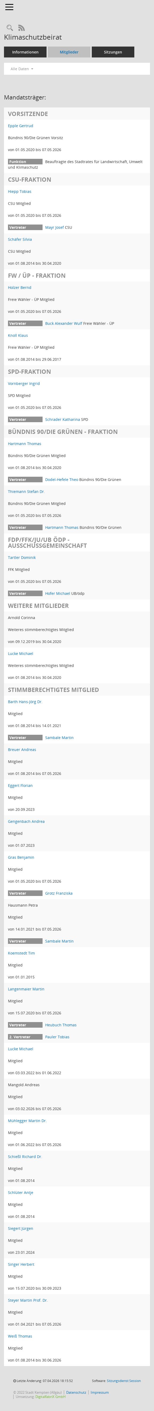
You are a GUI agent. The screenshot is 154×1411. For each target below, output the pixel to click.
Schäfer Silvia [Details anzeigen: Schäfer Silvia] (20, 239)
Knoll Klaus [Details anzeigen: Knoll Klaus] (18, 335)
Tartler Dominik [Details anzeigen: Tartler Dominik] (22, 557)
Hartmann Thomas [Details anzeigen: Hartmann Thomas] (24, 443)
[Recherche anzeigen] (10, 28)
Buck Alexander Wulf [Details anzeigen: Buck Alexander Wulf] (63, 323)
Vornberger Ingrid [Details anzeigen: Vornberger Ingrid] (24, 383)
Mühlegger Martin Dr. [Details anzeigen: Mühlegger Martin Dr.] (27, 1120)
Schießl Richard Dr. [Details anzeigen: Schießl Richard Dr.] (25, 1156)
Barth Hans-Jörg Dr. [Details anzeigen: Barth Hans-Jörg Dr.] (25, 701)
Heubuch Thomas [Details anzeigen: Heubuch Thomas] (61, 1024)
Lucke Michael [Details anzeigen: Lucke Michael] (20, 653)
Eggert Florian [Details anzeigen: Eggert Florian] (20, 785)
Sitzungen (113, 52)
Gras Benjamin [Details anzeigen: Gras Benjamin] (21, 857)
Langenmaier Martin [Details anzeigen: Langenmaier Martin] (26, 988)
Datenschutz (76, 1392)
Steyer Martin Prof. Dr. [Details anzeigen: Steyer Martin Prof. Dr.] (28, 1300)
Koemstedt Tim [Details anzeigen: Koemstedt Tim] (21, 953)
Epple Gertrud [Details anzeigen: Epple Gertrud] (20, 125)
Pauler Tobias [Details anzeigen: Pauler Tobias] (57, 1036)
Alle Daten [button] (22, 68)
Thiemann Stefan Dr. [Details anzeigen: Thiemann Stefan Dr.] (26, 491)
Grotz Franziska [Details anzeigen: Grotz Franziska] (59, 893)
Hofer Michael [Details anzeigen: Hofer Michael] (57, 593)
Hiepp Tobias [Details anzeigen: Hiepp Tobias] (19, 191)
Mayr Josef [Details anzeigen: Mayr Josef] (54, 227)
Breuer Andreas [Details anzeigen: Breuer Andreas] (22, 749)
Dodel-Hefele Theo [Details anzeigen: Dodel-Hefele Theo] (61, 479)
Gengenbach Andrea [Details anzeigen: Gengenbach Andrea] (26, 821)
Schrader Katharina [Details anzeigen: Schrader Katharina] (62, 419)
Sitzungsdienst (124, 1381)
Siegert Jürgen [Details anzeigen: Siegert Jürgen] (20, 1228)
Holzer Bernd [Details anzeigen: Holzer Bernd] (19, 287)
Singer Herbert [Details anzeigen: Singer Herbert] (21, 1264)
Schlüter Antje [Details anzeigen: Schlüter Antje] (20, 1192)
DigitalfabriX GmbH (50, 1396)
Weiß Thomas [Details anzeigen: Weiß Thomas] (20, 1336)
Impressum (100, 1392)
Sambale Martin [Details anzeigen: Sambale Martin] (59, 737)
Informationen (25, 52)
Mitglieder (69, 52)
